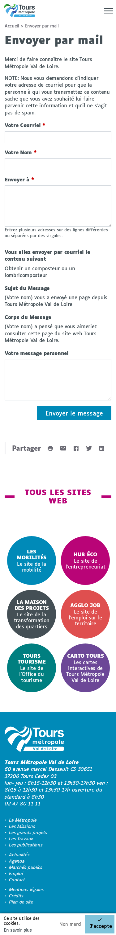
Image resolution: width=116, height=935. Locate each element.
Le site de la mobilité (31, 560)
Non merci (70, 924)
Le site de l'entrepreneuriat (85, 560)
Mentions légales (26, 889)
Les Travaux (21, 839)
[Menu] (106, 11)
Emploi (16, 873)
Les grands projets (28, 832)
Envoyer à (19, 179)
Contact (17, 880)
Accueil (12, 26)
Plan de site (21, 902)
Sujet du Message (27, 288)
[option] (31, 560)
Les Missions (22, 826)
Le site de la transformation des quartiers (31, 614)
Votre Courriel (25, 125)
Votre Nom (21, 152)
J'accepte (101, 926)
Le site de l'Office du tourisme (31, 667)
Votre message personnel (37, 353)
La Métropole (23, 820)
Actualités (19, 855)
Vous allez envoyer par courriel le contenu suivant (47, 255)
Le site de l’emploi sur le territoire (85, 614)
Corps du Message (28, 317)
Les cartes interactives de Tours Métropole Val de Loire (85, 667)
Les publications (25, 845)
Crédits (16, 896)
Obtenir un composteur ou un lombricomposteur (40, 271)
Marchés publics (25, 867)
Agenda (16, 861)
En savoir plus (18, 930)
